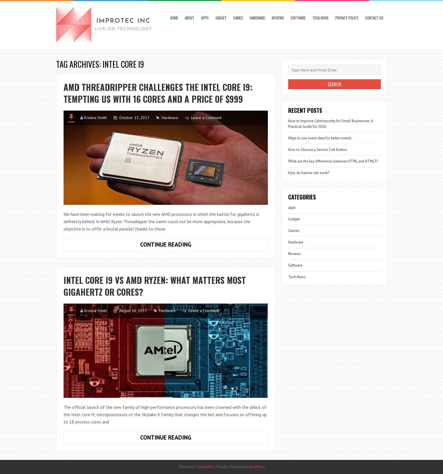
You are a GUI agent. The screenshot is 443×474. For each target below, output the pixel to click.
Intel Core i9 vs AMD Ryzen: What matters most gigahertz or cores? (155, 286)
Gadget (221, 18)
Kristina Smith (95, 117)
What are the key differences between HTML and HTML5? (333, 161)
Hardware (257, 18)
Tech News (320, 18)
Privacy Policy (347, 18)
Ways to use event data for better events (319, 138)
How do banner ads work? (308, 172)
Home (174, 18)
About (189, 18)
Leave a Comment (206, 117)
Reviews (278, 18)
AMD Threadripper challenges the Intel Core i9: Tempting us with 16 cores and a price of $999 (158, 93)
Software (298, 18)
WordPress (256, 466)
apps (205, 18)
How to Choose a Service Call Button (317, 149)
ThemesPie (204, 466)
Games (238, 18)
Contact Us (374, 18)
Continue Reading (185, 245)
